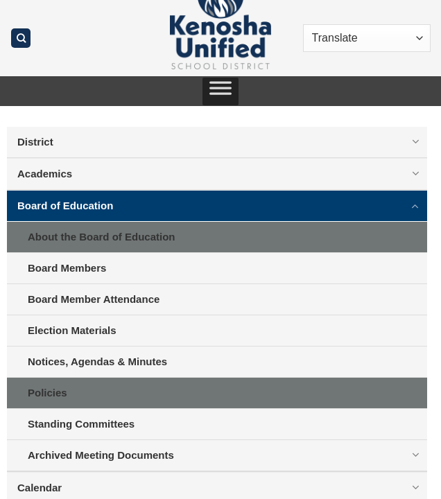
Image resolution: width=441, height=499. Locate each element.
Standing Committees (81, 424)
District (35, 142)
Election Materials (72, 330)
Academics (44, 174)
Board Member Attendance (93, 299)
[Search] (21, 38)
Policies (47, 393)
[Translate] (367, 38)
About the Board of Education (101, 237)
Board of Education (65, 205)
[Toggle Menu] (220, 91)
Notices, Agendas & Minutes (97, 361)
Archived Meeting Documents (101, 455)
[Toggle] (415, 141)
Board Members (67, 268)
